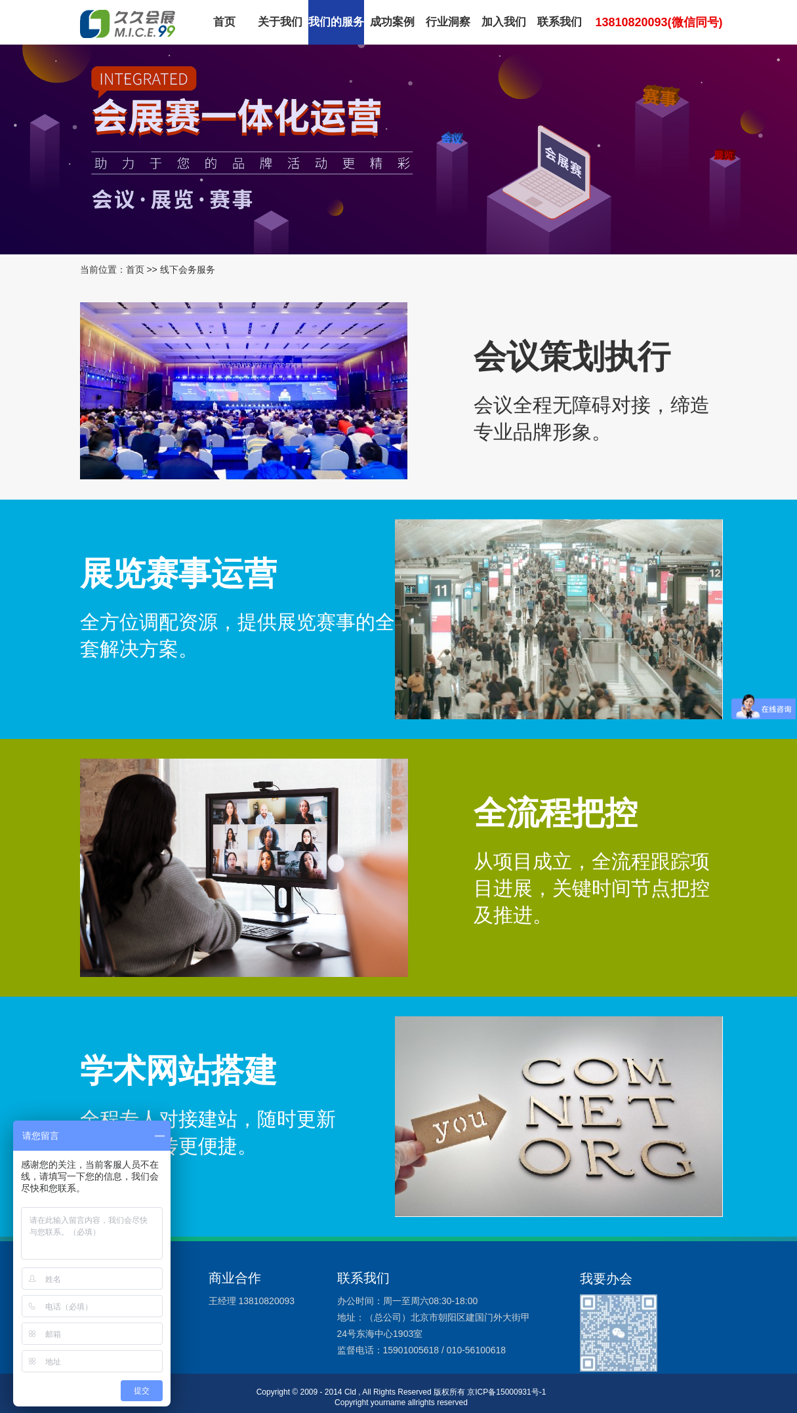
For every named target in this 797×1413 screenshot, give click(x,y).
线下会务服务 (187, 269)
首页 (224, 22)
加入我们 (503, 22)
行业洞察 (448, 22)
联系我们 (559, 22)
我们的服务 (336, 22)
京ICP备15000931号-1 (506, 1392)
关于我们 (280, 22)
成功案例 (392, 22)
